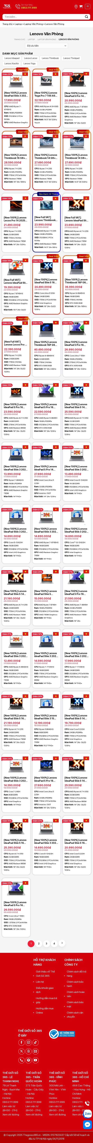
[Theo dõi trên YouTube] (35, 1060)
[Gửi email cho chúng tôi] (35, 1051)
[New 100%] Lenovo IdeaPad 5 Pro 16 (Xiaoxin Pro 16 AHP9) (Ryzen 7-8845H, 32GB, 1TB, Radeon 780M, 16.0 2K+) (76, 593)
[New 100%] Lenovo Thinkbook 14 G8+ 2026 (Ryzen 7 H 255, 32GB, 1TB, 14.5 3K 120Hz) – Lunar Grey (46, 156)
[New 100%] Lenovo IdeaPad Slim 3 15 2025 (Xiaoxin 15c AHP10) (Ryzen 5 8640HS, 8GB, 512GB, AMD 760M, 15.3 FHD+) (45, 717)
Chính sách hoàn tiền (76, 994)
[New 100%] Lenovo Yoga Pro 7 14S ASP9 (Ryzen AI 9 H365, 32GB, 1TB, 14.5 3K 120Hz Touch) (46, 94)
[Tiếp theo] (62, 943)
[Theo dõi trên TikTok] (35, 1042)
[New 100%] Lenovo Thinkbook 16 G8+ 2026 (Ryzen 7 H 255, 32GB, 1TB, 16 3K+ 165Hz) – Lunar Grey (15, 156)
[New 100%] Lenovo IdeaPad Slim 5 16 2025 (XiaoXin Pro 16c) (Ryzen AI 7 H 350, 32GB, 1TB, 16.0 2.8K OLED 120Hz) (15, 841)
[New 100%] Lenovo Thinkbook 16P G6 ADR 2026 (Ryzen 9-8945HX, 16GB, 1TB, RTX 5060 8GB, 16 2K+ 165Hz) (76, 281)
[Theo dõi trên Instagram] (28, 1042)
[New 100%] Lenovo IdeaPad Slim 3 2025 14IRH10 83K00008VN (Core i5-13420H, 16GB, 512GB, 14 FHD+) (76, 530)
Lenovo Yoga (29, 63)
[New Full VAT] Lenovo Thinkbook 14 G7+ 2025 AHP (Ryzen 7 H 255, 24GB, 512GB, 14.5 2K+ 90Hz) (45, 219)
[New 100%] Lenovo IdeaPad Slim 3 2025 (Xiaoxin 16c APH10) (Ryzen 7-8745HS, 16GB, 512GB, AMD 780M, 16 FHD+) (46, 530)
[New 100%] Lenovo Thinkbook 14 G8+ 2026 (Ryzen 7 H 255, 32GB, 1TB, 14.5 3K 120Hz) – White (76, 156)
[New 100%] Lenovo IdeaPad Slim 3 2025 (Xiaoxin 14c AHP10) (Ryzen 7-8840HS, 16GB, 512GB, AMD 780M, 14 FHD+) (15, 468)
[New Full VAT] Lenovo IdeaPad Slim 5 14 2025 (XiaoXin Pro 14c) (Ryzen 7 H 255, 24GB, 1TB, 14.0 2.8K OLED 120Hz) (76, 219)
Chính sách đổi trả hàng (76, 973)
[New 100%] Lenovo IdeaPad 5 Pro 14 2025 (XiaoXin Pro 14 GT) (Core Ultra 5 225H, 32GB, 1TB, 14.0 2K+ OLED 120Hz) (46, 468)
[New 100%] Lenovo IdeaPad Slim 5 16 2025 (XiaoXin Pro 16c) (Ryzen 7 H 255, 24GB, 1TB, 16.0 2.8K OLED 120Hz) (15, 717)
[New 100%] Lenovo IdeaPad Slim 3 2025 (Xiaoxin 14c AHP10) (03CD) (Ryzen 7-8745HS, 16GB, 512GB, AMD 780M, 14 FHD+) (15, 94)
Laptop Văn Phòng (33, 24)
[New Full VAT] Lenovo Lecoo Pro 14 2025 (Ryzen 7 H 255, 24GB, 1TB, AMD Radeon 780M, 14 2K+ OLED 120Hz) (16, 343)
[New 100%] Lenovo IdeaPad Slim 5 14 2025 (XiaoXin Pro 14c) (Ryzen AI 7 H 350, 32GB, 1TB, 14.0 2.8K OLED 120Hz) (76, 406)
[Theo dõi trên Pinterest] (28, 1060)
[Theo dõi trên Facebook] (21, 1042)
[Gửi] (86, 17)
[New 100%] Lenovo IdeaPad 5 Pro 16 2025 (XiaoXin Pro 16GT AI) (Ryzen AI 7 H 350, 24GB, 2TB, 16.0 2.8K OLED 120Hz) (15, 406)
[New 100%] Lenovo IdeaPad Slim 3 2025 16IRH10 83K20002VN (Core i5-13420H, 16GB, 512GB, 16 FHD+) (15, 530)
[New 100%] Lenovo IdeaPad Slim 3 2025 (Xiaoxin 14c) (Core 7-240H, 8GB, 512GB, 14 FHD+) (16, 779)
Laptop (18, 24)
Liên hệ (40, 981)
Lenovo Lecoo (30, 58)
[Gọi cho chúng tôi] (21, 1060)
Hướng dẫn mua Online (44, 1010)
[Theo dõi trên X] (21, 1051)
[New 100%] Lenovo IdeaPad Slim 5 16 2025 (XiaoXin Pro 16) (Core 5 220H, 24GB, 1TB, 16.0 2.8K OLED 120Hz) (76, 841)
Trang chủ (7, 24)
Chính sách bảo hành (75, 984)
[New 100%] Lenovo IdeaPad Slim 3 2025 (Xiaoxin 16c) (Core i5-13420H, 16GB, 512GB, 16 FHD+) (46, 841)
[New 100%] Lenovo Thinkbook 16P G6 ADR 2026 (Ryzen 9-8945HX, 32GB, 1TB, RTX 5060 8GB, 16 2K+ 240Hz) (46, 343)
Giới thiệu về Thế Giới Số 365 (45, 973)
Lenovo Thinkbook (50, 58)
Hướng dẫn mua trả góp (46, 1000)
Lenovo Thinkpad (71, 58)
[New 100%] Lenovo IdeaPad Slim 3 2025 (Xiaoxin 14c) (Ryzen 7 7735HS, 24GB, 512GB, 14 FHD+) (76, 655)
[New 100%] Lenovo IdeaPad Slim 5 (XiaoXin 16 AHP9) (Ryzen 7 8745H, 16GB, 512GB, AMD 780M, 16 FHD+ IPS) (45, 593)
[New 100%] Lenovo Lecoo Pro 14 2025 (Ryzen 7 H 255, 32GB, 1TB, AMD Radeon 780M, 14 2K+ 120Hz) (15, 219)
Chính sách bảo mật (75, 1004)
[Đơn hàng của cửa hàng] (46, 45)
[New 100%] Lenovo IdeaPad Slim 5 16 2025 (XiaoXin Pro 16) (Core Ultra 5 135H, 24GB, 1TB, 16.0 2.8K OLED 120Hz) (45, 281)
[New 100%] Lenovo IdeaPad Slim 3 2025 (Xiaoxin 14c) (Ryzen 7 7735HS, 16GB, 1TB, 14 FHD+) (46, 655)
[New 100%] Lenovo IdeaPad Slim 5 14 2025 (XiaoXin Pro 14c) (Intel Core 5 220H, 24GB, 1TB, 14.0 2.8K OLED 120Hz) (76, 717)
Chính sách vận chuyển (75, 1014)
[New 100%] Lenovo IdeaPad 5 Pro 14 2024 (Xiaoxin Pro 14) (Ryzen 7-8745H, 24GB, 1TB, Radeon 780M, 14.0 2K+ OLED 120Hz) (77, 95)
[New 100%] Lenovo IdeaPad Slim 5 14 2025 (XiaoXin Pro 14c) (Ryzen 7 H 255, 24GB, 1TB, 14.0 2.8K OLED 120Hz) (15, 593)
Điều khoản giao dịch (45, 990)
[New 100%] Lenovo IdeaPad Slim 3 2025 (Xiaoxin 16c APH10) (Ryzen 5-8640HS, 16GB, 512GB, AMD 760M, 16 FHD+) (15, 655)
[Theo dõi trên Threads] (28, 1051)
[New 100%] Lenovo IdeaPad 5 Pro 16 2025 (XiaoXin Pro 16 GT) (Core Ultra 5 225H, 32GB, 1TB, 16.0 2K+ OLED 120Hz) (46, 779)
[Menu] (87, 6)
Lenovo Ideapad (12, 58)
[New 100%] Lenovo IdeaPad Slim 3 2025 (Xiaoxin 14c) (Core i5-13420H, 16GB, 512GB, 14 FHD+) (76, 468)
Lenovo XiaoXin (12, 63)
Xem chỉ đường (10, 1114)
